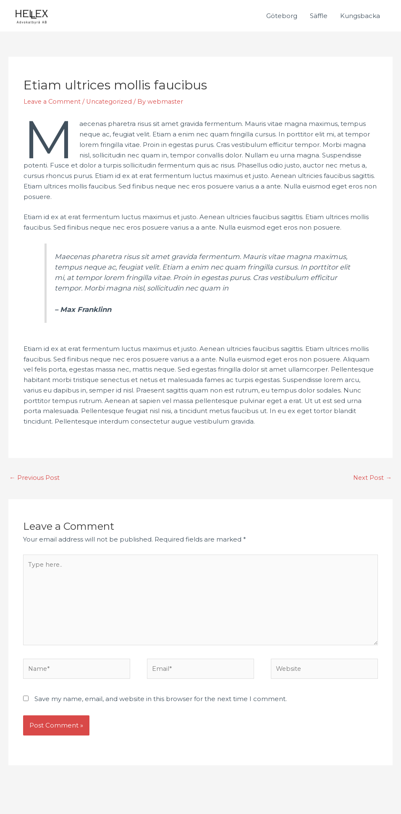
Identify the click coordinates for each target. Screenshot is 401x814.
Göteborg (281, 16)
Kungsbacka (360, 16)
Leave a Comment (53, 102)
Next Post (372, 478)
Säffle (319, 16)
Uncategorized (112, 102)
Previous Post (34, 478)
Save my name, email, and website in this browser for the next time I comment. (160, 703)
